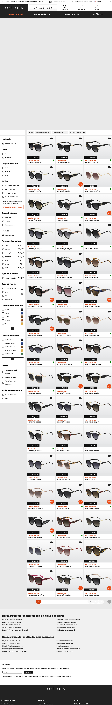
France (99, 1)
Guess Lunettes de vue (64, 579)
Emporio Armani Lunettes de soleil (15, 568)
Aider (76, 639)
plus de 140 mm (10, 135)
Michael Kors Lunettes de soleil (68, 558)
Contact (4, 648)
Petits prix (6, 156)
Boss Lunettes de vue (64, 584)
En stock (6, 160)
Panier (97, 9)
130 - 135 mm (9, 128)
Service (41, 639)
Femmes (6, 92)
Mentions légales (19, 694)
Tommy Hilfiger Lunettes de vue (68, 587)
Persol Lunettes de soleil (11, 563)
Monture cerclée (13, 216)
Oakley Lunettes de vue (10, 582)
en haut (107, 692)
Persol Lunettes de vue (64, 582)
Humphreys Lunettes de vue (12, 587)
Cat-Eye (13, 188)
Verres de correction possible (10, 310)
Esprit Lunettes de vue (64, 590)
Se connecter (82, 9)
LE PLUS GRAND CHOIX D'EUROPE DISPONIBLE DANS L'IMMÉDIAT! (24, 2)
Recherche (65, 9)
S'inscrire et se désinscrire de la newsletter (89, 645)
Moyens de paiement (45, 642)
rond (13, 230)
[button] (14, 7)
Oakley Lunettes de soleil (11, 561)
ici (14, 615)
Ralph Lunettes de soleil (66, 568)
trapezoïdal (13, 238)
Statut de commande (82, 650)
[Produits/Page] (77, 71)
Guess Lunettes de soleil (66, 566)
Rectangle (13, 191)
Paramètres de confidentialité (12, 645)
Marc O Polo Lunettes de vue (12, 584)
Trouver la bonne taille (12, 145)
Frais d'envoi (42, 645)
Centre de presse (7, 642)
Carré (13, 184)
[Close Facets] (12, 71)
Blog (76, 648)
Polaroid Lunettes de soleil (67, 561)
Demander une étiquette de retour (50, 648)
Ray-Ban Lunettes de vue (11, 579)
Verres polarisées (9, 316)
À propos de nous (8, 639)
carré (13, 234)
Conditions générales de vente (12, 692)
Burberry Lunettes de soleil (67, 563)
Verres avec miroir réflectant (9, 321)
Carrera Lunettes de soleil (11, 566)
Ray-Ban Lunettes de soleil (12, 558)
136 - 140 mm (9, 131)
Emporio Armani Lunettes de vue (14, 590)
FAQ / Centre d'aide (81, 642)
